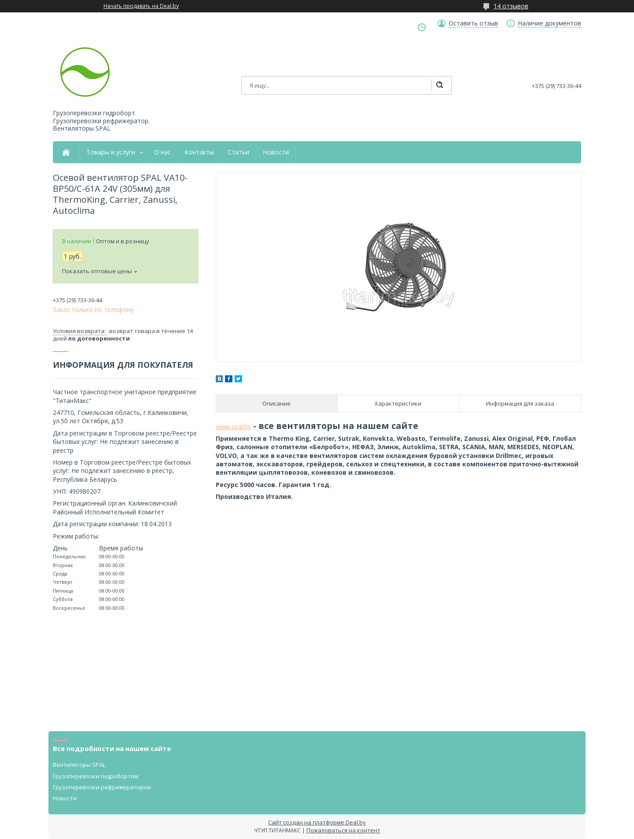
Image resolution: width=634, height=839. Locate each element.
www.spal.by (233, 426)
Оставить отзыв (473, 23)
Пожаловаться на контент (343, 830)
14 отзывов (511, 6)
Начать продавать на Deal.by (141, 6)
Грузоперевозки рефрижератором (102, 787)
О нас (162, 152)
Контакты (199, 152)
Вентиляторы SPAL (79, 765)
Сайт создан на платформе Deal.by (317, 822)
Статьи (238, 152)
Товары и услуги (110, 152)
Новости (276, 152)
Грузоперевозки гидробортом (95, 776)
